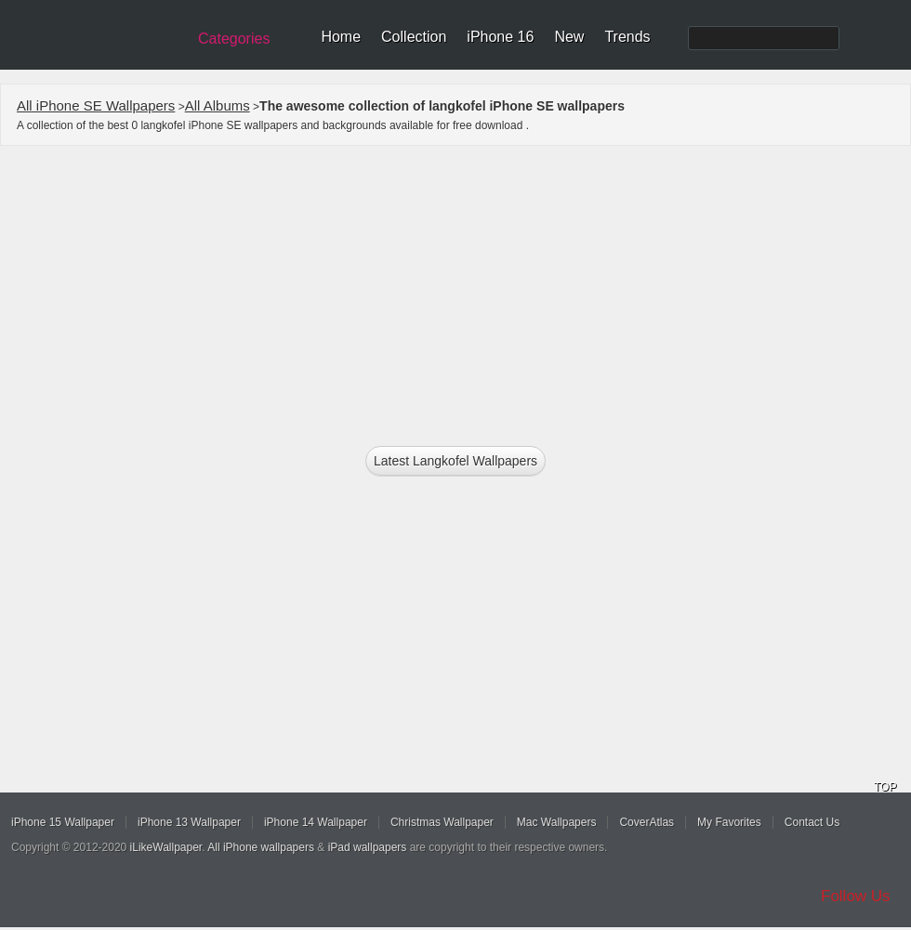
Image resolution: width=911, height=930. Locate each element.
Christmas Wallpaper (442, 822)
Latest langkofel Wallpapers (455, 460)
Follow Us (856, 896)
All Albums (217, 105)
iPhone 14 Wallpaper (315, 822)
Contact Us (812, 822)
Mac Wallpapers (557, 822)
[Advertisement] (456, 290)
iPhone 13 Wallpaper (189, 822)
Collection (413, 37)
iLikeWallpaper (166, 847)
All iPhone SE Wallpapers (96, 105)
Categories (234, 38)
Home (341, 37)
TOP (885, 786)
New (569, 37)
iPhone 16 (500, 37)
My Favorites (729, 822)
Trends (627, 37)
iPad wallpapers (367, 847)
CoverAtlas (646, 822)
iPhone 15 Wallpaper (62, 822)
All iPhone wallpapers (260, 847)
